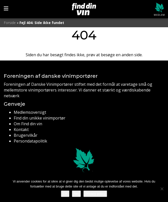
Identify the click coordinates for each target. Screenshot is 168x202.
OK (65, 194)
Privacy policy (95, 194)
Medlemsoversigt (30, 112)
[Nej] (161, 188)
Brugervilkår (25, 135)
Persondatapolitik (30, 141)
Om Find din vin (28, 123)
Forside (10, 22)
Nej (76, 194)
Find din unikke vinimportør (39, 118)
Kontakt (21, 129)
